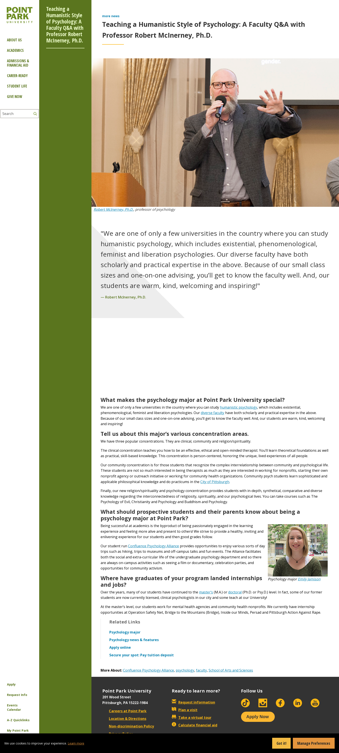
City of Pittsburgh (214, 481)
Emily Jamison (309, 579)
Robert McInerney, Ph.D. (113, 209)
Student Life (17, 86)
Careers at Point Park (124, 711)
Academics (15, 50)
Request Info (17, 695)
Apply (11, 684)
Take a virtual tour (191, 717)
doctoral (235, 592)
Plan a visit (184, 710)
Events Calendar (14, 707)
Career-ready (17, 75)
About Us (14, 39)
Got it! (281, 743)
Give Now (14, 96)
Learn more (76, 743)
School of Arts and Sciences (231, 670)
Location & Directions (124, 718)
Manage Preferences (313, 743)
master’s (206, 592)
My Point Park (18, 730)
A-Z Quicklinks (18, 720)
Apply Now (257, 716)
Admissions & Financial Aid (18, 63)
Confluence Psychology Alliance (153, 546)
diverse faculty (212, 412)
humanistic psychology (238, 407)
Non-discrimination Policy (128, 726)
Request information (193, 702)
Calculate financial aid (194, 725)
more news (111, 16)
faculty (201, 670)
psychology (185, 670)
